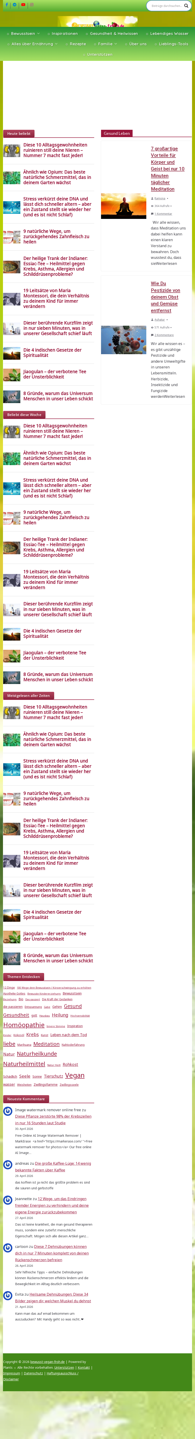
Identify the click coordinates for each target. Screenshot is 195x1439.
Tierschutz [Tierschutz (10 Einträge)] (53, 1076)
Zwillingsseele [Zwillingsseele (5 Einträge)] (69, 1085)
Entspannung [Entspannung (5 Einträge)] (33, 1007)
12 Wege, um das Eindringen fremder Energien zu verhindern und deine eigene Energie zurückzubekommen (52, 1205)
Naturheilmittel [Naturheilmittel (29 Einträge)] (24, 1064)
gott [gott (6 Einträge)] (34, 1015)
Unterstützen (64, 1367)
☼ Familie (102, 43)
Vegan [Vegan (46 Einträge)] (75, 1075)
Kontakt (84, 1367)
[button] (37, 34)
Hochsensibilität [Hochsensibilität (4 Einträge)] (80, 1015)
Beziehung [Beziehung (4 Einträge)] (9, 999)
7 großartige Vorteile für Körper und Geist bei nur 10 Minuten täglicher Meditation (167, 169)
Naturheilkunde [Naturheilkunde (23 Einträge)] (37, 1053)
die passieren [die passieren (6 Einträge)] (13, 1007)
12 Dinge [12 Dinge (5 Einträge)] (9, 987)
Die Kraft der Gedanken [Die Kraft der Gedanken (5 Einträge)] (57, 999)
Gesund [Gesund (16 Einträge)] (73, 1006)
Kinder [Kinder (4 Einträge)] (7, 1035)
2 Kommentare (162, 335)
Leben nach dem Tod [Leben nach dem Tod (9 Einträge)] (68, 1034)
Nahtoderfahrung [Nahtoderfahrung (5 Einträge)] (73, 1045)
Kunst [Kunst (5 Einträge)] (44, 1035)
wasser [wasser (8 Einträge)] (9, 1084)
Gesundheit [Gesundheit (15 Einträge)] (16, 1015)
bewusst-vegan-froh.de (47, 1362)
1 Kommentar (161, 214)
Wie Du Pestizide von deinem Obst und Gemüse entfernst (165, 297)
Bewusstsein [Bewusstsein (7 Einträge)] (72, 993)
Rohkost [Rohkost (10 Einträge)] (70, 1064)
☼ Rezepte (75, 43)
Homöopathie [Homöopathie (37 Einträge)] (24, 1024)
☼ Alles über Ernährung (30, 43)
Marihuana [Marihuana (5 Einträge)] (24, 1045)
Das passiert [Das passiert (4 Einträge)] (32, 999)
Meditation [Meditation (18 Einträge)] (46, 1043)
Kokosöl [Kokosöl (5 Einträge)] (18, 1035)
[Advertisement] (97, 95)
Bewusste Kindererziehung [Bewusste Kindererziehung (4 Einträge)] (44, 993)
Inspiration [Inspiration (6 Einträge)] (75, 1026)
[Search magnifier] (186, 6)
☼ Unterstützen (98, 54)
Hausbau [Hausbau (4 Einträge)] (44, 1015)
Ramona (160, 198)
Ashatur (160, 320)
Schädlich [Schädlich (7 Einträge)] (10, 1076)
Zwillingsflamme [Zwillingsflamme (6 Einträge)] (46, 1085)
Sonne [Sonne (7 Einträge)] (37, 1076)
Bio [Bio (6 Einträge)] (21, 999)
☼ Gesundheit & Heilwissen (111, 33)
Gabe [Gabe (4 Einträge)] (47, 1007)
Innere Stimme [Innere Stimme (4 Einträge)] (56, 1026)
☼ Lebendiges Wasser (167, 33)
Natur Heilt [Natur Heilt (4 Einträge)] (54, 1065)
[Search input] (167, 6)
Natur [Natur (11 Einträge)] (9, 1054)
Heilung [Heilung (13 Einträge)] (60, 1015)
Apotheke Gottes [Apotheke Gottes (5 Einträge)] (14, 993)
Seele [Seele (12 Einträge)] (24, 1076)
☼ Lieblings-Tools (171, 43)
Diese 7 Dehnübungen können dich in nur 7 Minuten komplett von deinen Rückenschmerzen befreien (52, 1253)
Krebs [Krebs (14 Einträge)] (32, 1034)
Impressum (11, 1373)
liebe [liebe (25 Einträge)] (9, 1043)
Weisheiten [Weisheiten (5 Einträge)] (24, 1085)
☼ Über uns (135, 43)
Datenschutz (33, 1373)
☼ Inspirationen (62, 33)
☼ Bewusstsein (20, 33)
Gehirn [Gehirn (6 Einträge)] (57, 1007)
